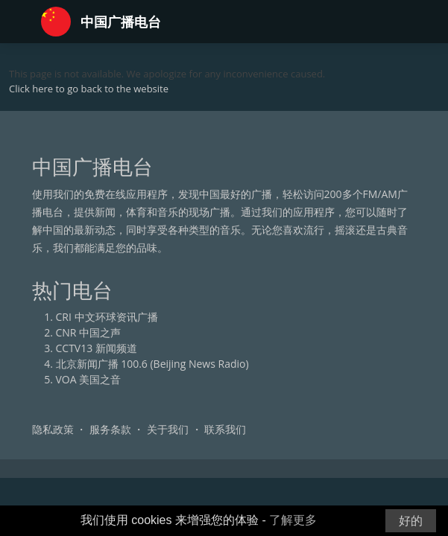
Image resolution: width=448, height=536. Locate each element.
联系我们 (225, 429)
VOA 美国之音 (89, 379)
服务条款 (110, 429)
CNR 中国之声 (89, 332)
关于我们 (168, 429)
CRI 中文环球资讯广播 (107, 317)
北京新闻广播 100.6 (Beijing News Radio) (152, 364)
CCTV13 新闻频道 (96, 348)
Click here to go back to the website (88, 88)
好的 (411, 520)
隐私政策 (53, 429)
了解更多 (293, 520)
